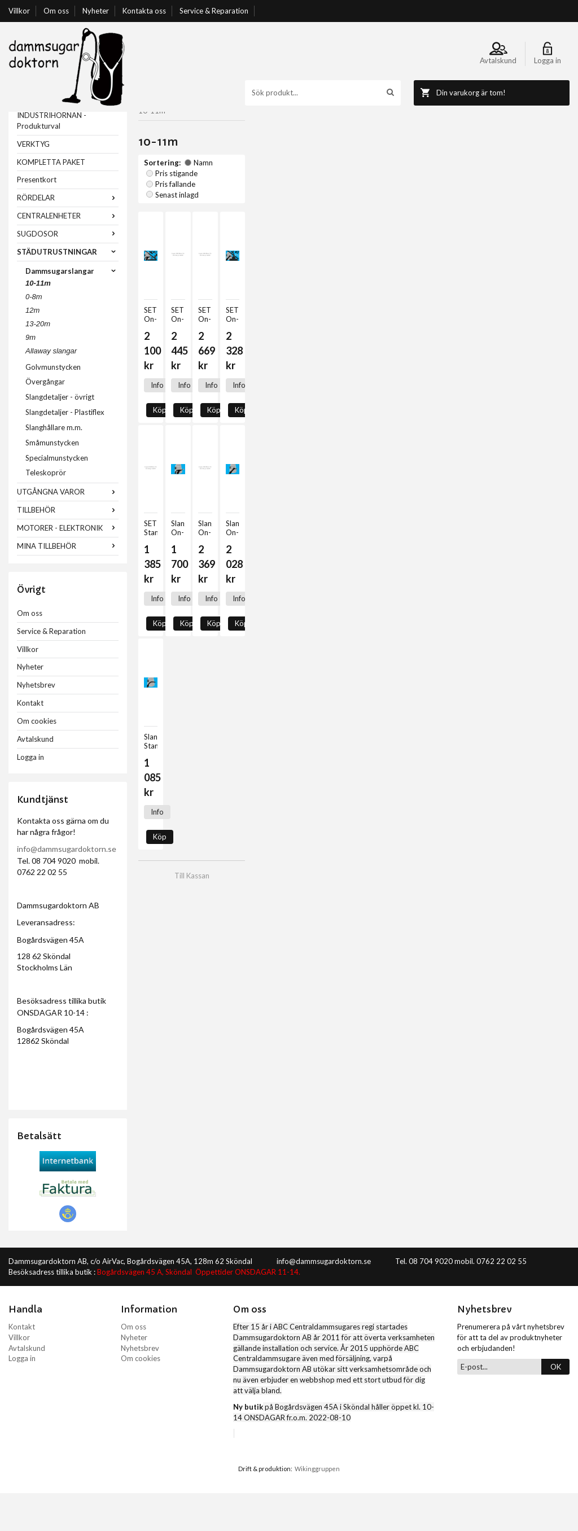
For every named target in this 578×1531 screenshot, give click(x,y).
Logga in (30, 794)
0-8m (33, 334)
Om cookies (36, 758)
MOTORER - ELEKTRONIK (68, 565)
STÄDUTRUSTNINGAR (68, 289)
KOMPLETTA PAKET (51, 199)
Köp (188, 329)
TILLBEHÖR (68, 547)
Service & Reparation (213, 10)
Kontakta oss (144, 10)
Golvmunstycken (53, 404)
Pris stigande (242, 168)
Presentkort (36, 217)
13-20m (37, 361)
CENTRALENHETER (68, 253)
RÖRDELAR (68, 235)
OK (555, 1404)
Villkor (19, 10)
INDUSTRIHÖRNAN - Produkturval (51, 158)
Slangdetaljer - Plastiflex (64, 449)
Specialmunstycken (56, 495)
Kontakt (30, 740)
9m (30, 375)
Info (157, 329)
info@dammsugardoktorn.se (66, 886)
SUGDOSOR (68, 271)
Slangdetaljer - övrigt (59, 434)
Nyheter (95, 10)
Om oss (56, 10)
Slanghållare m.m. (53, 465)
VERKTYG (33, 181)
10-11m (38, 321)
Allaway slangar (51, 388)
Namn (199, 168)
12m (32, 348)
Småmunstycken (52, 480)
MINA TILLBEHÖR (68, 583)
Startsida (153, 116)
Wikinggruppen (317, 1506)
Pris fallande (296, 168)
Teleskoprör (45, 510)
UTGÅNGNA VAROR (68, 529)
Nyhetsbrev (36, 722)
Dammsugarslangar (72, 308)
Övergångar (45, 419)
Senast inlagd (351, 168)
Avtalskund (35, 776)
